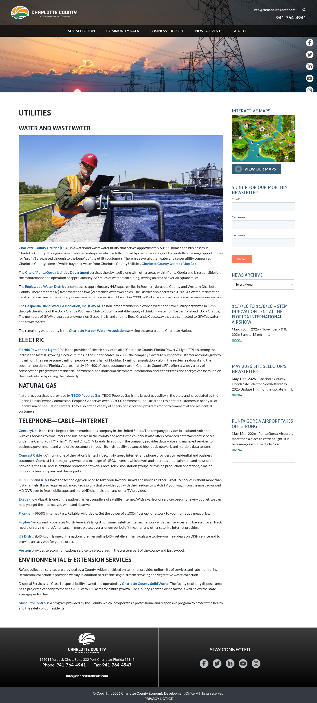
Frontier (25, 513)
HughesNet (28, 522)
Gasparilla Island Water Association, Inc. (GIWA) (62, 306)
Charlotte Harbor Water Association (97, 330)
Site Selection (81, 31)
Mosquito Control (32, 603)
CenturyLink (29, 430)
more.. (237, 340)
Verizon (25, 550)
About (240, 31)
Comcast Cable (30, 455)
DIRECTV (26, 480)
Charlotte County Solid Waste (145, 583)
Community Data (122, 31)
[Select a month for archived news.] (263, 284)
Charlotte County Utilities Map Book (170, 263)
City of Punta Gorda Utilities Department (57, 272)
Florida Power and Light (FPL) (42, 349)
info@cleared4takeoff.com (274, 9)
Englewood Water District (45, 286)
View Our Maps (260, 169)
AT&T (45, 480)
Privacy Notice (158, 698)
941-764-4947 (117, 664)
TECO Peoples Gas (86, 395)
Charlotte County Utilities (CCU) (44, 248)
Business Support (167, 31)
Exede (24, 499)
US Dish (25, 536)
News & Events (209, 31)
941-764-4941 (291, 17)
